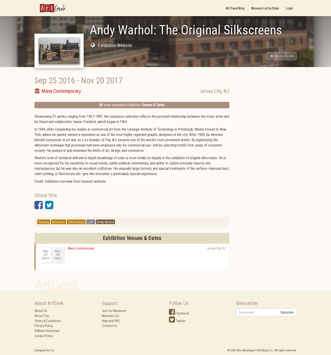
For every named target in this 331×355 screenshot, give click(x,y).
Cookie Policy (43, 336)
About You (41, 316)
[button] (282, 56)
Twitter (177, 321)
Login (289, 8)
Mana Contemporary (81, 248)
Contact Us (109, 326)
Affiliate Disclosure (47, 331)
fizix (52, 350)
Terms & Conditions (47, 321)
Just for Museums (114, 311)
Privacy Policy (43, 326)
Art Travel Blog (235, 8)
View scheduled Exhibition (132, 105)
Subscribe (287, 312)
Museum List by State (265, 8)
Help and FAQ (111, 321)
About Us (40, 311)
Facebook (179, 313)
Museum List (110, 316)
